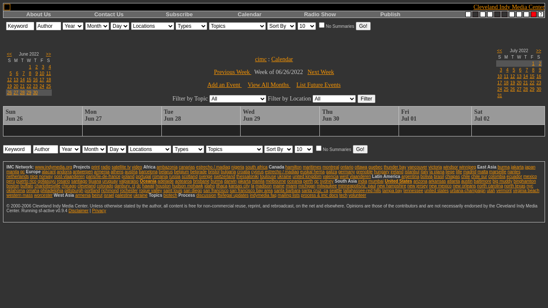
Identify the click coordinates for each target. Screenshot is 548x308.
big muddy (502, 181)
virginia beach (526, 190)
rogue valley (150, 190)
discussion (206, 195)
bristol (214, 171)
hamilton (294, 167)
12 (9, 79)
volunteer (357, 195)
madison (264, 186)
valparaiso (129, 181)
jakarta (517, 167)
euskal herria (312, 171)
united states (436, 190)
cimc (261, 59)
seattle (335, 190)
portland (92, 190)
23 (35, 86)
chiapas (452, 176)
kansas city (239, 186)
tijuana (95, 181)
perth (308, 181)
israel (109, 195)
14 (22, 79)
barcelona (148, 171)
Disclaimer (78, 210)
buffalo (27, 186)
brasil (439, 176)
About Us (38, 14)
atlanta (453, 181)
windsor (450, 167)
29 (29, 92)
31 (499, 95)
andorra (64, 171)
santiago (79, 181)
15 (29, 79)
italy (424, 171)
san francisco (216, 190)
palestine (123, 195)
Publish (390, 14)
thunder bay (395, 167)
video (137, 167)
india (362, 181)
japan (530, 167)
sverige (205, 176)
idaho (209, 186)
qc (22, 171)
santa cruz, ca (314, 190)
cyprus (257, 171)
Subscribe (179, 14)
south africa (256, 167)
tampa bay (392, 190)
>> (48, 54)
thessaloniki (247, 176)
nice (34, 176)
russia (175, 176)
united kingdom (307, 176)
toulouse (268, 176)
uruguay (110, 181)
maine (278, 186)
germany (346, 171)
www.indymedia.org (53, 167)
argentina (411, 176)
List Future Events (318, 85)
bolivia (426, 176)
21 (22, 86)
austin (467, 181)
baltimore (482, 181)
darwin (230, 181)
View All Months (268, 85)
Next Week (320, 72)
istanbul (412, 171)
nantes (513, 171)
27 (16, 92)
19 (9, 86)
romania (160, 176)
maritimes (312, 167)
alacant (49, 171)
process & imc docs (319, 195)
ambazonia (167, 167)
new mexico (440, 186)
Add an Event (224, 85)
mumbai (376, 181)
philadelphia (52, 190)
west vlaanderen (355, 176)
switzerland (224, 176)
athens (117, 171)
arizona (420, 181)
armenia (102, 171)
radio (105, 167)
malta (482, 171)
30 (35, 92)
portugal (143, 176)
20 (16, 86)
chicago (69, 186)
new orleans (464, 186)
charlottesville (47, 186)
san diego (193, 190)
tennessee (413, 190)
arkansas (437, 181)
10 (41, 73)
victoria (435, 167)
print (95, 167)
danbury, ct (124, 186)
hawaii (148, 186)
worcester (43, 195)
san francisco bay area (251, 190)
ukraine (284, 176)
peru (10, 181)
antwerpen (83, 171)
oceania (294, 181)
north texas (514, 186)
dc (139, 186)
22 (29, 86)
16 (35, 79)
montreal (330, 167)
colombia (497, 176)
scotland (189, 176)
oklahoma (15, 190)
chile (465, 176)
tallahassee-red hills (362, 190)
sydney (327, 181)
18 (48, 79)
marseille (497, 171)
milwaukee (327, 186)
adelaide (166, 181)
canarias (187, 167)
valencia (331, 176)
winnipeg (467, 167)
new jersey (417, 186)
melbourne (276, 181)
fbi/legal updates (233, 195)
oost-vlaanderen (69, 176)
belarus (166, 171)
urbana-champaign (467, 190)
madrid (470, 171)
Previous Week (232, 72)
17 (41, 79)
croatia (243, 171)
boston (12, 186)
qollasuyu (47, 181)
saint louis (172, 190)
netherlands (17, 176)
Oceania (148, 181)
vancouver (417, 167)
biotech (170, 195)
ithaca (221, 186)
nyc (530, 186)
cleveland (86, 186)
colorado (105, 186)
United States (398, 181)
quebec (376, 167)
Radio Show (320, 14)
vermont (504, 190)
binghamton (524, 181)
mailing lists (289, 195)
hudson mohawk (187, 186)
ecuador (514, 176)
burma (503, 167)
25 (48, 86)
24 (41, 86)
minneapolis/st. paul (357, 186)
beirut (97, 195)
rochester (129, 190)
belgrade (198, 171)
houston (163, 186)
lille (459, 171)
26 (9, 92)
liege (450, 171)
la (252, 186)
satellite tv (121, 167)
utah (491, 190)
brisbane (201, 181)
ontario (347, 167)
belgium (181, 171)
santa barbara (287, 190)
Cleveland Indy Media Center (509, 7)
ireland (396, 171)
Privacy (99, 210)
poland (128, 176)
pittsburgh (74, 190)
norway (46, 176)
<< (9, 54)
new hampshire (391, 186)
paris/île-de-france (103, 176)
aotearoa (183, 181)
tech (344, 195)
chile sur (479, 176)
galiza (331, 171)
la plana (436, 171)
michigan (307, 186)
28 (22, 92)
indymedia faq (263, 195)
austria (131, 171)
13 (16, 79)
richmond (110, 190)
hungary (381, 171)
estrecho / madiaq (213, 167)
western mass (19, 195)
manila (12, 171)
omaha (32, 190)
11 (48, 73)
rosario (63, 181)
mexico (530, 176)
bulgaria (228, 171)
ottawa (360, 167)
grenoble (364, 171)
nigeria (237, 167)
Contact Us (109, 14)
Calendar (250, 14)
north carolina (490, 186)
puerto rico (26, 181)
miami (291, 186)
